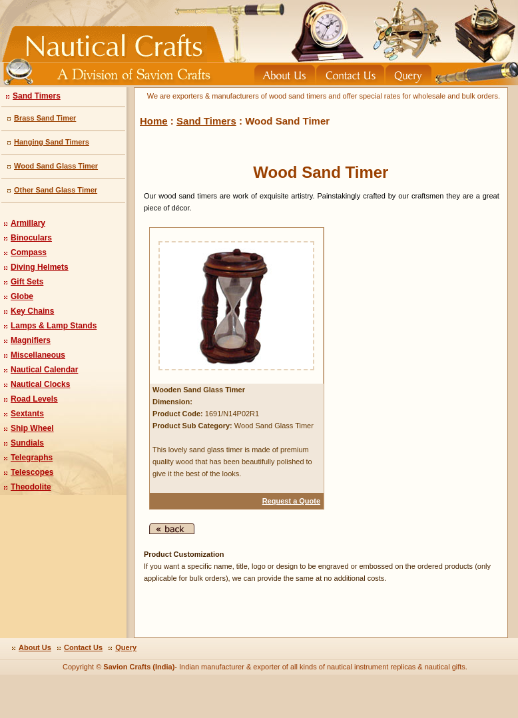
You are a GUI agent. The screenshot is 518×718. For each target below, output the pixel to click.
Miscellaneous (38, 355)
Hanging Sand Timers (51, 142)
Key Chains (32, 311)
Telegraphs (32, 457)
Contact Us (83, 647)
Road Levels (34, 399)
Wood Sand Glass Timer (56, 166)
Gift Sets (27, 281)
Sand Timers (37, 96)
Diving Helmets (40, 267)
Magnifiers (31, 340)
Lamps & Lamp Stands (54, 325)
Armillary (28, 223)
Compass (29, 252)
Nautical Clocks (40, 384)
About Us (35, 647)
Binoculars (31, 237)
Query (125, 647)
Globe (22, 296)
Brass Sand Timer (45, 118)
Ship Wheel (32, 428)
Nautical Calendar (44, 369)
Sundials (27, 443)
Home (154, 121)
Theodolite (31, 487)
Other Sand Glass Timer (55, 190)
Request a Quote (291, 501)
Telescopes (32, 472)
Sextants (27, 413)
